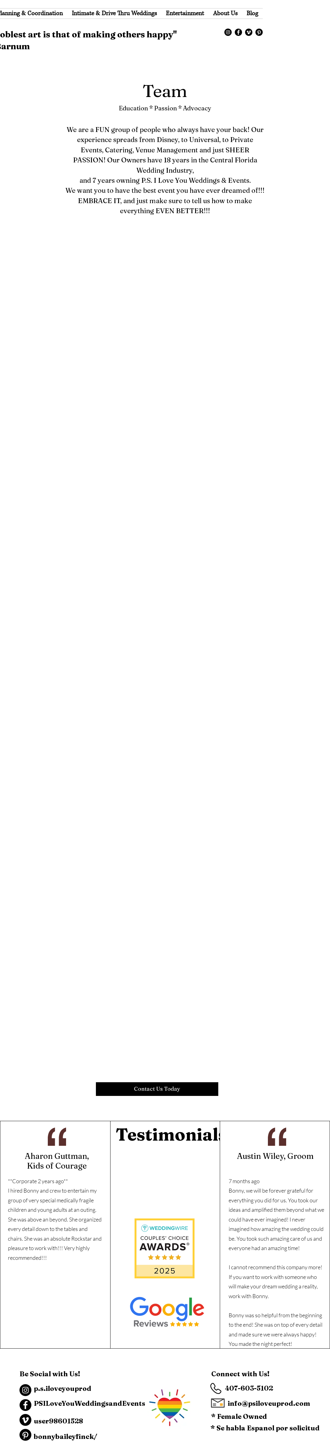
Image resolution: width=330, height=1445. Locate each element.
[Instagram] (228, 32)
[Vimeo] (248, 32)
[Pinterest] (259, 32)
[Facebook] (238, 32)
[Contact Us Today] (157, 1089)
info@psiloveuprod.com (269, 1403)
